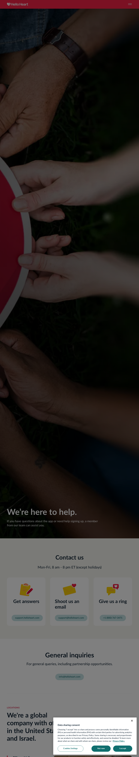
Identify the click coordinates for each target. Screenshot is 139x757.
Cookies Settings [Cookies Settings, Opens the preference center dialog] (70, 749)
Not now (101, 749)
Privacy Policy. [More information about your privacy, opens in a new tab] (119, 741)
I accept (122, 749)
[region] (95, 736)
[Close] (132, 720)
